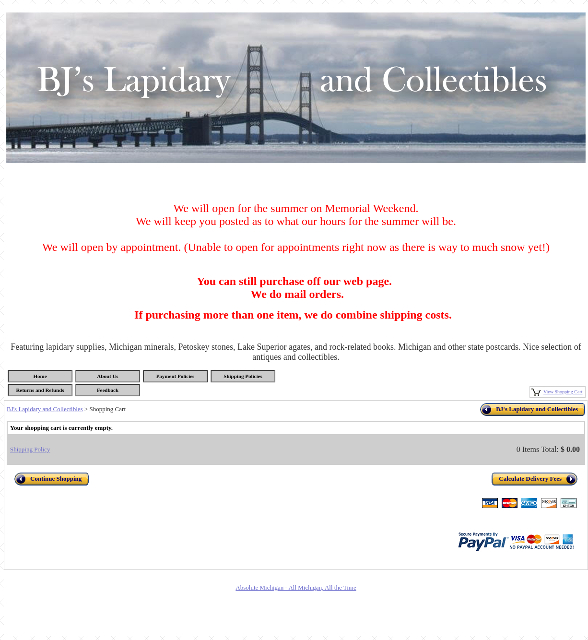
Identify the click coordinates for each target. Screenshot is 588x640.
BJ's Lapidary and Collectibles (45, 409)
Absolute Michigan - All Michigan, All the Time (295, 587)
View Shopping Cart (563, 391)
